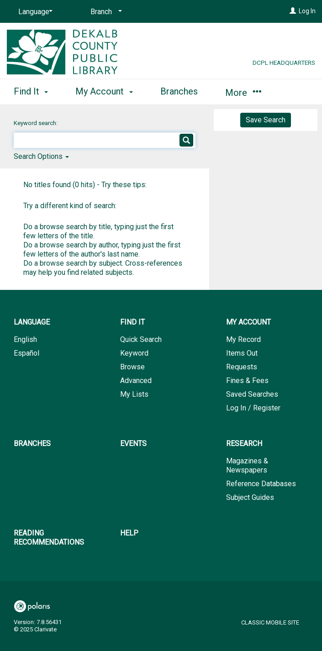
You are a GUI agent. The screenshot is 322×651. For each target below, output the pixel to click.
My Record (243, 339)
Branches (179, 91)
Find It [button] (31, 91)
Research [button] (244, 443)
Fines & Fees (247, 380)
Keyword (134, 353)
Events (133, 443)
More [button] (243, 92)
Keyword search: (36, 123)
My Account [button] (103, 91)
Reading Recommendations (49, 537)
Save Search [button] (265, 120)
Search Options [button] (41, 156)
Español (26, 353)
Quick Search (141, 339)
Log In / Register (253, 408)
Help (129, 533)
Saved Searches (252, 394)
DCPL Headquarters (284, 62)
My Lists (134, 394)
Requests (241, 366)
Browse (132, 366)
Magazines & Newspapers (247, 465)
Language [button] (32, 322)
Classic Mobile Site (270, 622)
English (25, 339)
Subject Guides (250, 497)
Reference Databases (261, 483)
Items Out (242, 353)
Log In (307, 11)
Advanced (136, 380)
